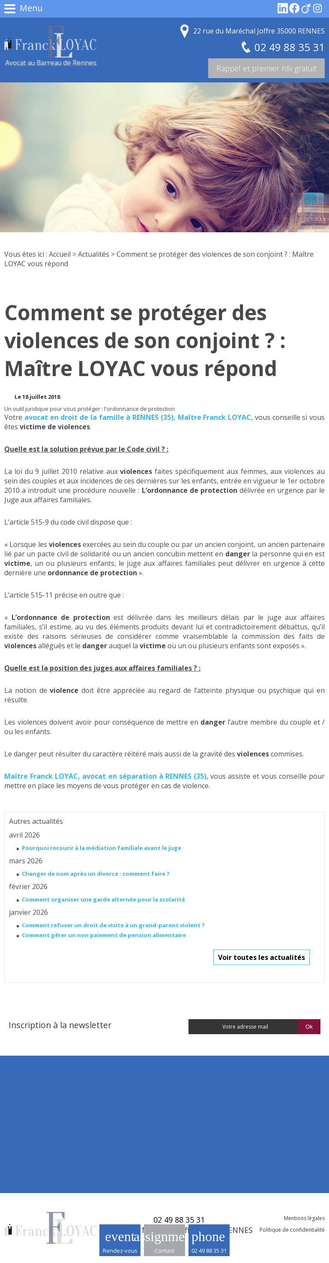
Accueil (60, 254)
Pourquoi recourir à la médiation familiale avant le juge (101, 848)
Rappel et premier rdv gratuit (266, 68)
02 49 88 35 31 (209, 1250)
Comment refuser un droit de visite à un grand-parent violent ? (113, 925)
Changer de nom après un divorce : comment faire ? (96, 873)
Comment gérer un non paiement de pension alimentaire (104, 935)
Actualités (93, 254)
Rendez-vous (120, 1250)
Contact (164, 1250)
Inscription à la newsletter (60, 1025)
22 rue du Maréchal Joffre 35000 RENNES (259, 31)
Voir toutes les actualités (261, 957)
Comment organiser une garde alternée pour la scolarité (103, 899)
